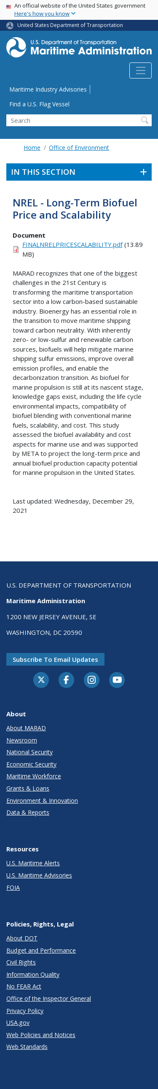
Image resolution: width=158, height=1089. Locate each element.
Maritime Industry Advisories (48, 89)
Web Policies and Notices (40, 1035)
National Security (29, 752)
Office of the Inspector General (48, 998)
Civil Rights (21, 962)
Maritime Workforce (33, 776)
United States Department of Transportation (70, 25)
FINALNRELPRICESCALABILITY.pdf (72, 244)
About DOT (21, 938)
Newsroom (21, 740)
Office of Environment (79, 148)
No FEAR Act (23, 986)
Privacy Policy (24, 1011)
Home (32, 148)
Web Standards (27, 1047)
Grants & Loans (27, 788)
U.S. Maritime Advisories (39, 875)
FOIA (13, 887)
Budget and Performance (41, 950)
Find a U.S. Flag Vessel (39, 104)
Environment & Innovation (42, 800)
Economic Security (31, 764)
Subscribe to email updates (55, 659)
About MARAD (26, 728)
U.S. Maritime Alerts (33, 863)
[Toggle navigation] (140, 70)
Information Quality (32, 974)
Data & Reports (27, 812)
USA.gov (17, 1023)
